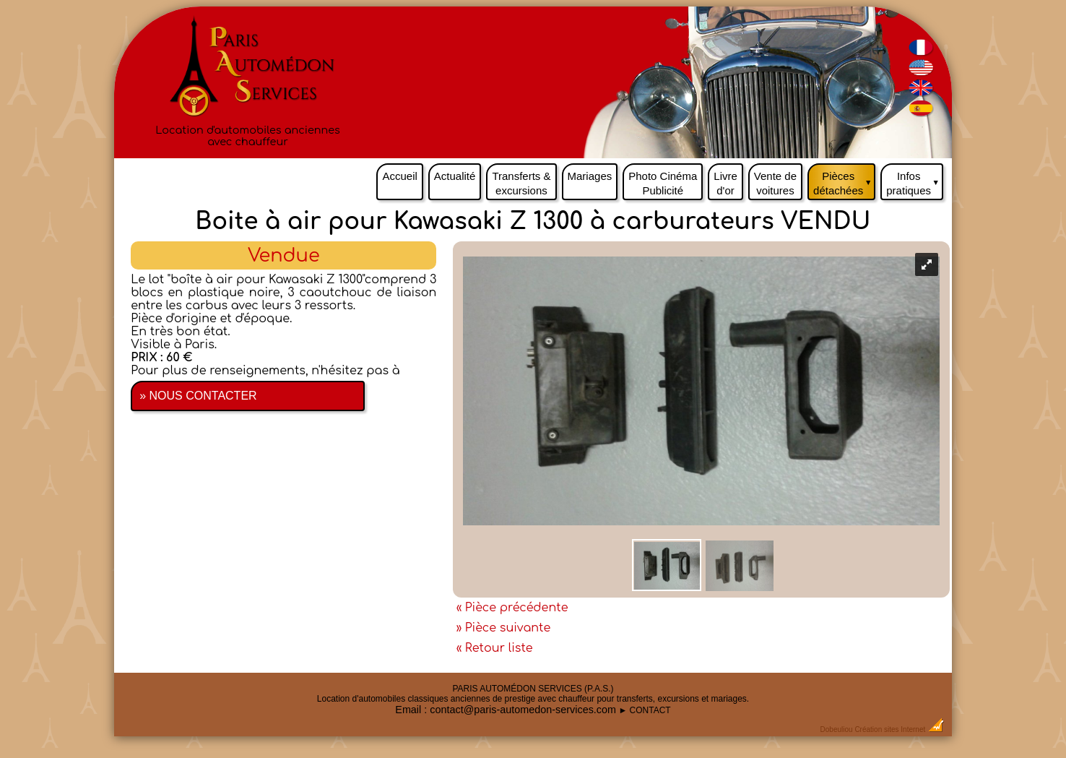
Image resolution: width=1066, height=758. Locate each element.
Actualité (455, 176)
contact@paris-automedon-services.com (523, 709)
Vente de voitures (775, 183)
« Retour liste (494, 648)
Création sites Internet (889, 729)
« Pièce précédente (512, 607)
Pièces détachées (844, 180)
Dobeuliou (836, 729)
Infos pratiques (914, 180)
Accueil (399, 176)
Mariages (590, 176)
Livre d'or (725, 183)
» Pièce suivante (503, 627)
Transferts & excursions (521, 183)
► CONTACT (644, 710)
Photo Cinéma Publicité (662, 183)
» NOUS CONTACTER (197, 395)
